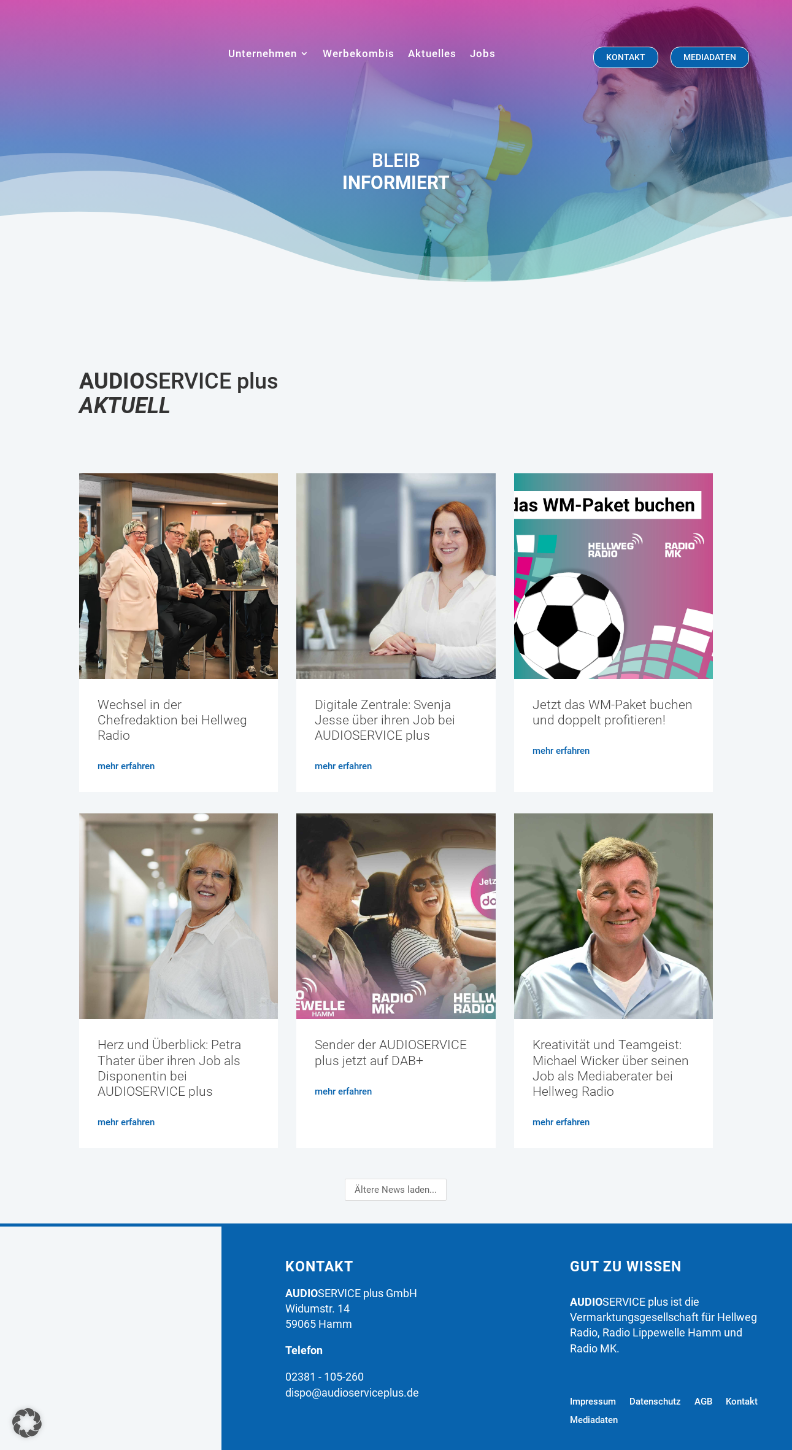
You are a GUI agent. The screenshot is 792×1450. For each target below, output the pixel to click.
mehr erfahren (126, 766)
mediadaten (709, 57)
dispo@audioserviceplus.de (352, 1392)
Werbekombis (358, 53)
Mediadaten (594, 1420)
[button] (27, 1423)
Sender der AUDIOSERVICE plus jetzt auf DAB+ (391, 1052)
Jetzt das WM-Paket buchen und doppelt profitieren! (612, 712)
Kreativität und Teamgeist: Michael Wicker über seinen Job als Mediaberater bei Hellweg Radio (610, 1068)
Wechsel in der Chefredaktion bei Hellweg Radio (172, 720)
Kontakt (625, 57)
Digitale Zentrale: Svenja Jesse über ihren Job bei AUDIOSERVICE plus (385, 720)
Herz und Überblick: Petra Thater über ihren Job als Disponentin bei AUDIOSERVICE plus (169, 1068)
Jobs (483, 53)
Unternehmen (262, 53)
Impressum (593, 1402)
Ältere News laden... (396, 1189)
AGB (703, 1402)
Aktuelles (432, 53)
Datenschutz (655, 1402)
